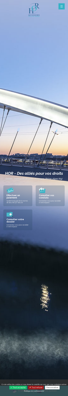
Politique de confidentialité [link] (34, 391)
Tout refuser (35, 387)
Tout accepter (18, 387)
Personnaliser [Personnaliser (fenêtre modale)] (52, 387)
